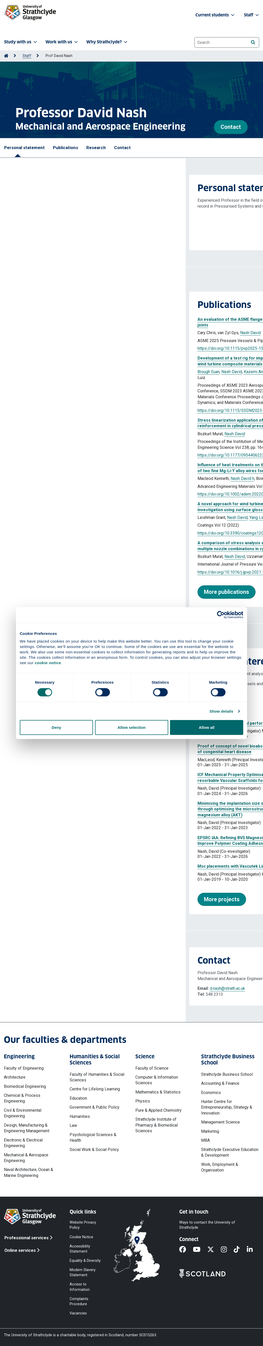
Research (96, 147)
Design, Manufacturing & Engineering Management (26, 1128)
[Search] (253, 42)
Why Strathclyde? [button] (107, 42)
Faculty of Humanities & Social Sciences (97, 1077)
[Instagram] (227, 1250)
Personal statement (24, 147)
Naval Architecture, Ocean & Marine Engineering (28, 1172)
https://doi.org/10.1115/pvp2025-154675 (49, 348)
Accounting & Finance (220, 1083)
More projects (36, 899)
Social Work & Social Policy (94, 1149)
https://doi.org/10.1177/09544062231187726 (53, 455)
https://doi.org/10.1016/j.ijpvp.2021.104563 (51, 572)
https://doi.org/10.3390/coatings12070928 (50, 533)
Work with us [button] (62, 42)
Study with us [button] (21, 42)
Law (73, 1125)
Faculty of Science (151, 1068)
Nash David (64, 332)
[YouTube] (200, 1250)
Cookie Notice (81, 1237)
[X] (214, 1250)
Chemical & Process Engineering (22, 1098)
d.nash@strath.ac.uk (41, 988)
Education (78, 1098)
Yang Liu (71, 517)
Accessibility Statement (80, 1248)
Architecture (14, 1077)
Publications (65, 147)
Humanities (80, 1116)
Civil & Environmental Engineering (22, 1113)
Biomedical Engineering (25, 1086)
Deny (56, 727)
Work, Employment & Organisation (219, 1167)
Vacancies (78, 1313)
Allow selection (131, 727)
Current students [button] (215, 15)
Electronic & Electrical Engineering (23, 1143)
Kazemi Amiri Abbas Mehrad (83, 371)
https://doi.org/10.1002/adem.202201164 (49, 494)
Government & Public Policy (94, 1107)
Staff (27, 56)
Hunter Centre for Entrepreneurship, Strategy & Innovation (226, 1107)
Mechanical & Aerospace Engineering (26, 1158)
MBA (205, 1140)
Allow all (206, 727)
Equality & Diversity (85, 1260)
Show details (221, 711)
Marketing (210, 1131)
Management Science (220, 1122)
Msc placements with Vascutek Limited (50, 866)
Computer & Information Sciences (156, 1080)
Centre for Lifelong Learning (95, 1089)
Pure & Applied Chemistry (158, 1110)
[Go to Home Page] (6, 56)
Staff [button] (252, 15)
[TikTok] (240, 1250)
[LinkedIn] (253, 1250)
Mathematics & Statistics (158, 1092)
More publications (40, 592)
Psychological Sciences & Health (93, 1137)
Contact (231, 127)
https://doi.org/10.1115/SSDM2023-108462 (52, 410)
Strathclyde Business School (227, 1074)
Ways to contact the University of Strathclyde (207, 1225)
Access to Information (80, 1287)
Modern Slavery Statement (83, 1272)
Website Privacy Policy (83, 1225)
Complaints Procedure (79, 1301)
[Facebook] (186, 1250)
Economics (211, 1092)
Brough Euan (23, 371)
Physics (142, 1101)
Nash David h (57, 478)
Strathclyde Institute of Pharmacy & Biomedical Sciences (156, 1125)
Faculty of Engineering (24, 1068)
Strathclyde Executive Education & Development (229, 1152)
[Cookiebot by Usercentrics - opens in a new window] (220, 614)
